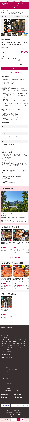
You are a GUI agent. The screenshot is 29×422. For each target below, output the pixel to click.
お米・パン (14, 339)
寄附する (14, 68)
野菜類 (25, 339)
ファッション (9, 345)
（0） (9, 47)
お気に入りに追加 (27, 214)
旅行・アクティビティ (18, 345)
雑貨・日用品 (16, 343)
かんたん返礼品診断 (6, 371)
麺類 (24, 341)
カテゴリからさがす (6, 337)
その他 (19, 347)
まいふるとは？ (5, 367)
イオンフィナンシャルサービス (14, 416)
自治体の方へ (18, 397)
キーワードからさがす (6, 332)
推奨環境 (15, 410)
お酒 (10, 341)
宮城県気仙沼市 (4, 288)
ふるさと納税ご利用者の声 (7, 376)
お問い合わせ (5, 397)
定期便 (14, 347)
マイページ (4, 394)
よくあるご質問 (5, 378)
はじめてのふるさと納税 (6, 362)
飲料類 (14, 341)
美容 (3, 345)
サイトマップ (9, 410)
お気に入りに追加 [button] (11, 252)
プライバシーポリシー (14, 414)
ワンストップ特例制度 (6, 383)
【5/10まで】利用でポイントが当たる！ (14, 1)
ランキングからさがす (6, 349)
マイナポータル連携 (6, 388)
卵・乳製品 (4, 341)
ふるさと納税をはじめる (25, 7)
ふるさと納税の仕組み (6, 365)
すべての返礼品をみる (14, 257)
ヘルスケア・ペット (6, 347)
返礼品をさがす (11, 7)
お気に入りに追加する (10, 72)
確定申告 (3, 386)
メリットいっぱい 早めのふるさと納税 (9, 369)
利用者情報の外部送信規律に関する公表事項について (15, 412)
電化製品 (23, 343)
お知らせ (17, 394)
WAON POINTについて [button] (19, 60)
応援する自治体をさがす (3, 7)
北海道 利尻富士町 (5, 39)
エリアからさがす (5, 330)
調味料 (9, 343)
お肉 (3, 339)
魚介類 (7, 339)
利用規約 (21, 410)
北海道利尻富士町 (4, 252)
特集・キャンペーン (18, 7)
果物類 (20, 339)
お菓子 (20, 341)
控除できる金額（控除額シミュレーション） (11, 390)
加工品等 (4, 343)
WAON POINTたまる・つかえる (8, 373)
